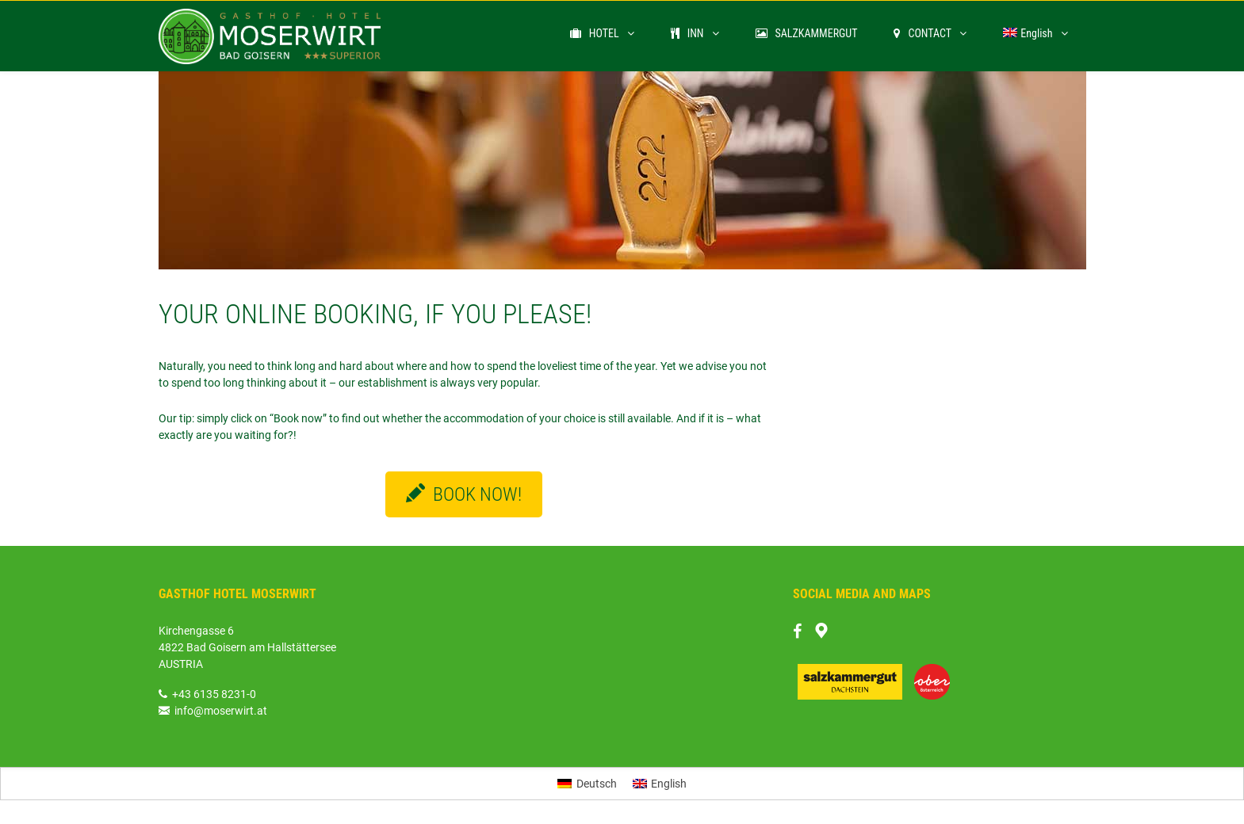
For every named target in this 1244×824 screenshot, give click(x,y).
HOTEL (594, 33)
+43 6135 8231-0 (214, 694)
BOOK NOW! (464, 494)
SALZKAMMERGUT (807, 33)
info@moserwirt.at (213, 710)
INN (687, 33)
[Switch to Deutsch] (587, 783)
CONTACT (922, 33)
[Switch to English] (660, 783)
